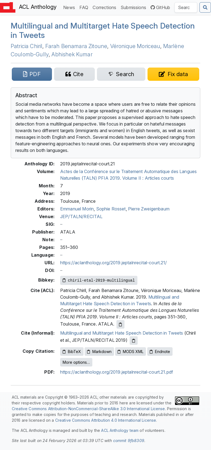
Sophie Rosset (111, 209)
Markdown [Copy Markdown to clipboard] (99, 351)
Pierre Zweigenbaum (149, 209)
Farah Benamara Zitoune (76, 46)
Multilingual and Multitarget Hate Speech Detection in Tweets (103, 30)
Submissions (134, 7)
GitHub (160, 7)
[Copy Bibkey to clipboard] (98, 280)
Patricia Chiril (26, 46)
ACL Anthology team (119, 430)
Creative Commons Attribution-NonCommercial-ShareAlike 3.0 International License (88, 408)
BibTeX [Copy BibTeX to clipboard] (72, 351)
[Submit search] (205, 7)
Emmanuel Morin (77, 209)
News (70, 7)
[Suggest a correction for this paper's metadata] (173, 74)
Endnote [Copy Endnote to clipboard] (160, 351)
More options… (76, 362)
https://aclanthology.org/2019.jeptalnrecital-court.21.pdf (116, 372)
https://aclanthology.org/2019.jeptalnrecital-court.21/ (113, 262)
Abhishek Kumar (71, 54)
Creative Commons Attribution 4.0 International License (105, 420)
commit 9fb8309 (128, 440)
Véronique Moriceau (135, 46)
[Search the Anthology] (185, 7)
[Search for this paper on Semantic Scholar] (121, 74)
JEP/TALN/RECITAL (81, 216)
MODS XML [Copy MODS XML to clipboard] (130, 351)
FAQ (84, 7)
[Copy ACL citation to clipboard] (120, 324)
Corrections (105, 7)
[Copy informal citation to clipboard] (134, 340)
